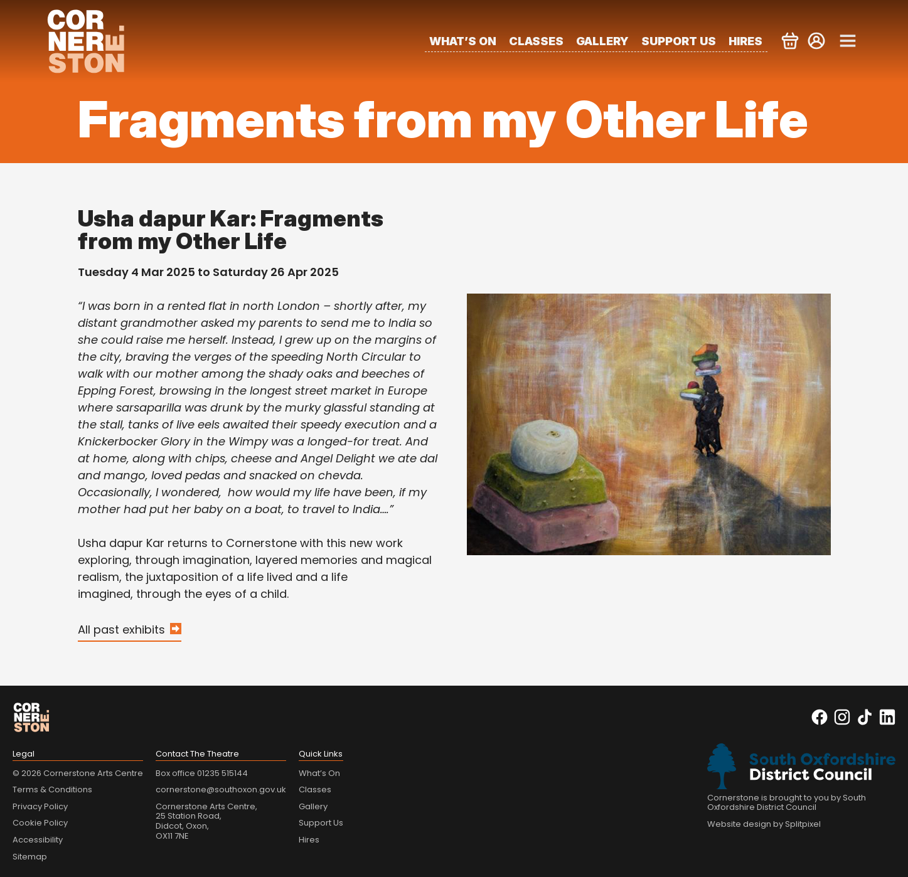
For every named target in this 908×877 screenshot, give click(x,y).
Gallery (602, 41)
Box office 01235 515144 (202, 773)
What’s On (462, 41)
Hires (745, 41)
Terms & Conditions (52, 789)
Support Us (678, 41)
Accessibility (38, 840)
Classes (536, 41)
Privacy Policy (40, 806)
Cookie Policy (40, 823)
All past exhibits (121, 629)
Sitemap (30, 857)
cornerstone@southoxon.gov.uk (221, 789)
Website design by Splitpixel (764, 824)
